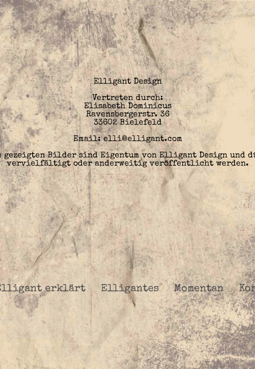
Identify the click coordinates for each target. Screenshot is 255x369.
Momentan (199, 289)
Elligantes (130, 289)
